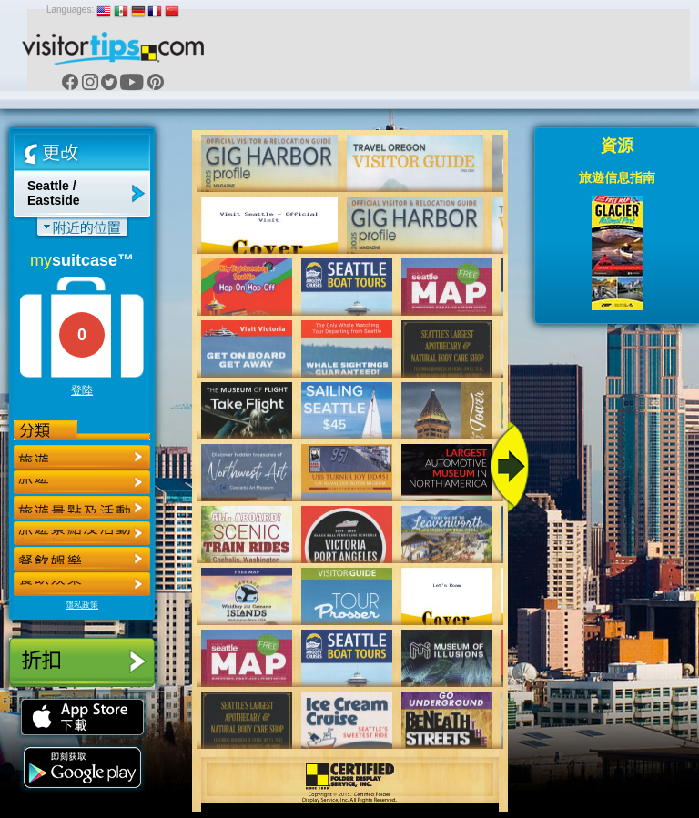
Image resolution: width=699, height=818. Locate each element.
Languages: (70, 10)
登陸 (82, 390)
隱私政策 (82, 605)
